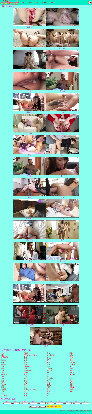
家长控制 (89, 411)
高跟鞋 (26, 372)
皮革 (25, 384)
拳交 (25, 359)
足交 (25, 361)
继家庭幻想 (73, 362)
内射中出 (4, 380)
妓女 (71, 390)
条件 (67, 411)
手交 (25, 368)
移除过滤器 (58, 406)
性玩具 (49, 390)
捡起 (48, 364)
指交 (25, 357)
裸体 (25, 393)
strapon (72, 364)
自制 (25, 374)
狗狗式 (3, 384)
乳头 (48, 353)
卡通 (2, 368)
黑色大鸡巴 (4, 357)
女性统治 (4, 395)
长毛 (25, 388)
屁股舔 (49, 384)
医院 (25, 376)
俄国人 (49, 386)
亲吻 (25, 380)
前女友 (3, 390)
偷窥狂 (72, 388)
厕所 (71, 380)
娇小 (48, 362)
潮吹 (71, 361)
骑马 (48, 382)
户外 (48, 361)
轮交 (25, 362)
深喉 (2, 382)
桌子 (71, 368)
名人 (2, 372)
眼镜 (25, 364)
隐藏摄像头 (27, 370)
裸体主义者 (50, 355)
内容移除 (83, 411)
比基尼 (3, 361)
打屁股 (72, 357)
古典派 (72, 386)
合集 (2, 376)
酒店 (25, 378)
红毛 (48, 380)
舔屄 (48, 376)
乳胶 (25, 382)
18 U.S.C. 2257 (74, 411)
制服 (71, 382)
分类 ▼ (23, 2)
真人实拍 (50, 378)
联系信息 (62, 411)
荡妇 (71, 353)
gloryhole (27, 366)
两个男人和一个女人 (30, 390)
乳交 (71, 378)
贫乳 (71, 355)
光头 (2, 353)
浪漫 (2, 386)
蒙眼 (2, 362)
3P (71, 376)
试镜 (2, 370)
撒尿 (48, 366)
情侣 (2, 378)
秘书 (48, 388)
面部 (2, 393)
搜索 (52, 2)
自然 (25, 395)
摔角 (71, 391)
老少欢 (49, 359)
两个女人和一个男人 (30, 355)
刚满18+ (72, 374)
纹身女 (72, 372)
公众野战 (50, 370)
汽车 (2, 366)
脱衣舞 (72, 366)
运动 (71, 359)
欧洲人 (3, 388)
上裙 (71, 384)
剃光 (48, 393)
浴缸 (2, 355)
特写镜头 (4, 374)
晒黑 (71, 370)
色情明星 (44, 2)
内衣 (25, 386)
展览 (2, 391)
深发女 (3, 364)
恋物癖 (26, 353)
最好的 (31, 2)
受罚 (48, 372)
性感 (48, 391)
